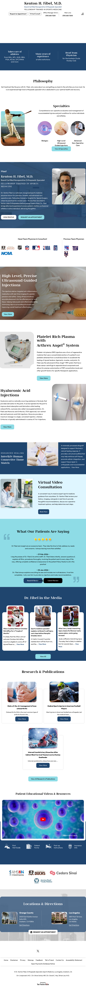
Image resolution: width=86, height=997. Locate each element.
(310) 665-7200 (68, 16)
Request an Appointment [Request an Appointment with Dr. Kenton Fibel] (18, 14)
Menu (82, 14)
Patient (37, 849)
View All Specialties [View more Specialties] (61, 152)
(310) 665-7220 (50, 16)
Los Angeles (74, 915)
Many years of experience (43, 55)
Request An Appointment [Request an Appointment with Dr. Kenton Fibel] (34, 217)
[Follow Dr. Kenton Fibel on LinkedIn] (43, 953)
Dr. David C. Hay (53, 979)
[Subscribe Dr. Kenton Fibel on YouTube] (53, 953)
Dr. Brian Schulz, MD (38, 979)
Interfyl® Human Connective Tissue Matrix (14, 460)
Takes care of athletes (14, 53)
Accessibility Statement (75, 963)
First (16, 849)
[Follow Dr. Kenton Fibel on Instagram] (48, 953)
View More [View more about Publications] (22, 719)
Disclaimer (13, 963)
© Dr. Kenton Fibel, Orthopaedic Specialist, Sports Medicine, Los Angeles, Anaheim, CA (43, 975)
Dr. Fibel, (27, 87)
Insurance (78, 849)
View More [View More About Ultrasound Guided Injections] (8, 314)
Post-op (58, 849)
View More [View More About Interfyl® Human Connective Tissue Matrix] (75, 467)
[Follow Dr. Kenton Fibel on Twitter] (38, 953)
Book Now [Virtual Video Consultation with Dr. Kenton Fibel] (43, 512)
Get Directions (24, 928)
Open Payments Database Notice (43, 967)
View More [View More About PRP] (44, 378)
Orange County (26, 915)
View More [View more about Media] (20, 644)
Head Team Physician (71, 54)
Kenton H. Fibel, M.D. (24, 174)
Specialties (61, 105)
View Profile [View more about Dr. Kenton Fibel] (9, 217)
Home (4, 963)
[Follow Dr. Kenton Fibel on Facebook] (32, 953)
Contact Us (61, 963)
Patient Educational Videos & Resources (43, 795)
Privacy (22, 963)
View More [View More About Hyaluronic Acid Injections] (7, 427)
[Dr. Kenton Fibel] (43, 6)
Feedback (39, 963)
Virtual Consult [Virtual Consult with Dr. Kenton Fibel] (35, 14)
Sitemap (30, 963)
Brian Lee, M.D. (65, 979)
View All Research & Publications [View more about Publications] (43, 781)
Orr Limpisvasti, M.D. (22, 979)
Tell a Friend (50, 963)
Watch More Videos (70, 838)
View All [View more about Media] (43, 657)
